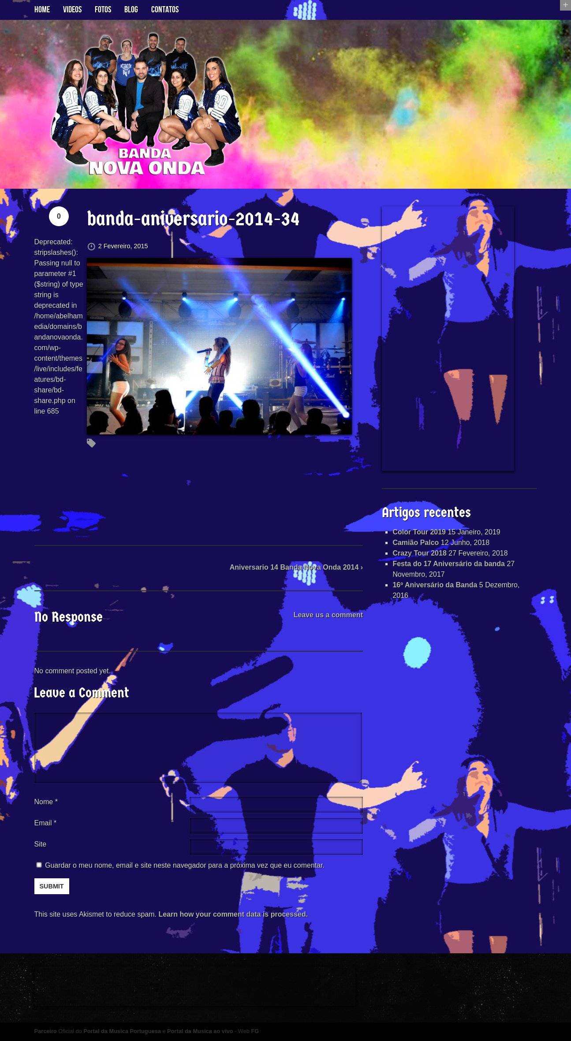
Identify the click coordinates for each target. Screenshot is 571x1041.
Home (42, 9)
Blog (131, 9)
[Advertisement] (448, 338)
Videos (72, 9)
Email (43, 823)
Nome (46, 802)
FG (255, 1031)
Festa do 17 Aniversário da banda (448, 563)
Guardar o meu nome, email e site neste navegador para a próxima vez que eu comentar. (185, 865)
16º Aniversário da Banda (434, 585)
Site (40, 844)
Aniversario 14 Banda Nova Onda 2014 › (296, 567)
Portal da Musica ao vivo (200, 1031)
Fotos (103, 9)
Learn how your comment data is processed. (233, 914)
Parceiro (45, 1031)
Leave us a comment (328, 615)
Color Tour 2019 (419, 532)
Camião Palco (415, 542)
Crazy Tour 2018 (419, 553)
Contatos (165, 9)
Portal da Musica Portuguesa (122, 1031)
